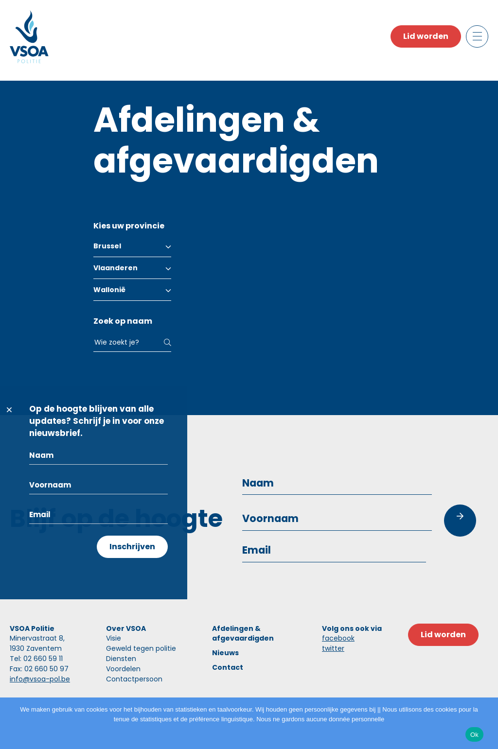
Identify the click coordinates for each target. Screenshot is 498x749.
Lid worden (425, 36)
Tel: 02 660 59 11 (36, 658)
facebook (338, 638)
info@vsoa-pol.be (40, 679)
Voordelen (123, 669)
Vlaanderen (115, 268)
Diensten (121, 658)
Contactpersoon (134, 679)
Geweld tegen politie (141, 648)
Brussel (107, 246)
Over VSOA (126, 628)
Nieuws (225, 653)
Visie (113, 638)
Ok (474, 734)
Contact (227, 667)
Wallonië (109, 290)
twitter (333, 648)
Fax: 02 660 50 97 (39, 669)
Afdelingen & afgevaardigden (243, 633)
